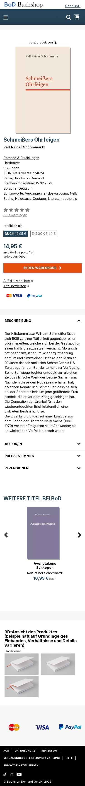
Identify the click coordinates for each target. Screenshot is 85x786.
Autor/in (13, 444)
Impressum (49, 750)
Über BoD (72, 6)
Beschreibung (18, 320)
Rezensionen (17, 468)
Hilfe (69, 757)
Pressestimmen (19, 456)
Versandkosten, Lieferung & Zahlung (31, 757)
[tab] (42, 318)
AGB (6, 750)
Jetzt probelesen (41, 42)
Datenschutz (25, 750)
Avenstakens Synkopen (45, 565)
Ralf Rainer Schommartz (24, 147)
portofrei (27, 252)
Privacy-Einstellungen (21, 765)
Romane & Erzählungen (21, 158)
